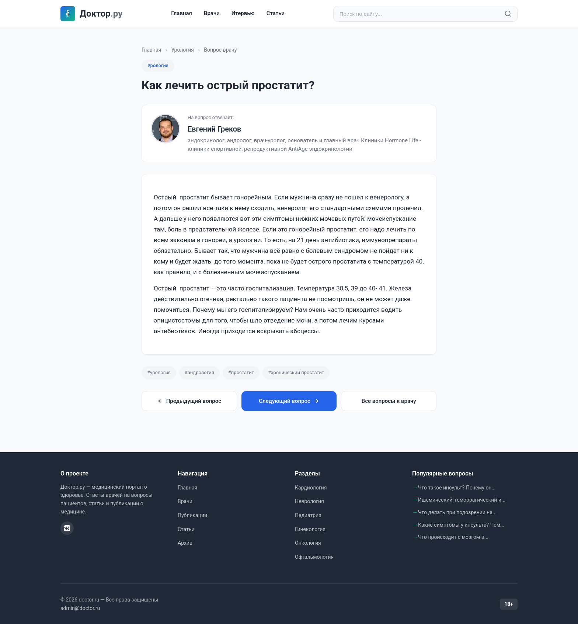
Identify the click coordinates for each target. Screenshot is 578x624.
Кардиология (311, 488)
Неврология (309, 502)
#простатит (241, 372)
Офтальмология (314, 557)
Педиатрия (308, 515)
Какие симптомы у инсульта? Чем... (461, 525)
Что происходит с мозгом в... (453, 537)
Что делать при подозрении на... (457, 512)
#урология (159, 372)
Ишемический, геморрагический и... (461, 500)
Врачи (212, 13)
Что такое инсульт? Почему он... (457, 488)
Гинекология (310, 529)
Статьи (276, 13)
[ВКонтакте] (67, 528)
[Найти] (508, 14)
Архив (185, 543)
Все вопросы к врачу (389, 401)
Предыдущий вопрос (189, 401)
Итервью (243, 13)
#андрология (199, 372)
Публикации (192, 515)
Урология (182, 50)
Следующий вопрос (289, 401)
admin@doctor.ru (80, 608)
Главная (181, 13)
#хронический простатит (296, 372)
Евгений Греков (214, 129)
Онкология (308, 543)
